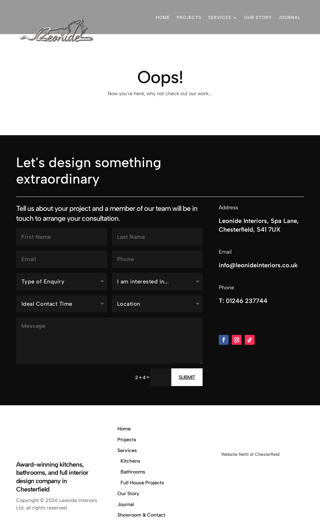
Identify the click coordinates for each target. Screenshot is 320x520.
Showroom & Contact (228, 43)
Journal (289, 17)
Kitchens (130, 461)
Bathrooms (133, 472)
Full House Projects (142, 483)
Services (219, 17)
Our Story (258, 17)
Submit (187, 377)
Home (163, 17)
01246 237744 (282, 43)
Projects (189, 17)
